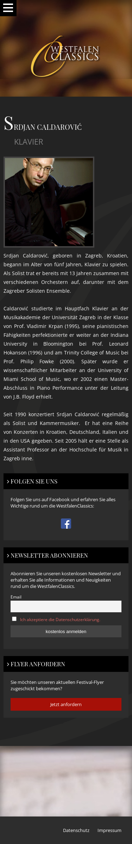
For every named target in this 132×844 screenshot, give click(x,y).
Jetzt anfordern (66, 704)
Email (16, 597)
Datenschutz (76, 830)
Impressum (109, 830)
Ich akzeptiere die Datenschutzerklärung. (60, 619)
